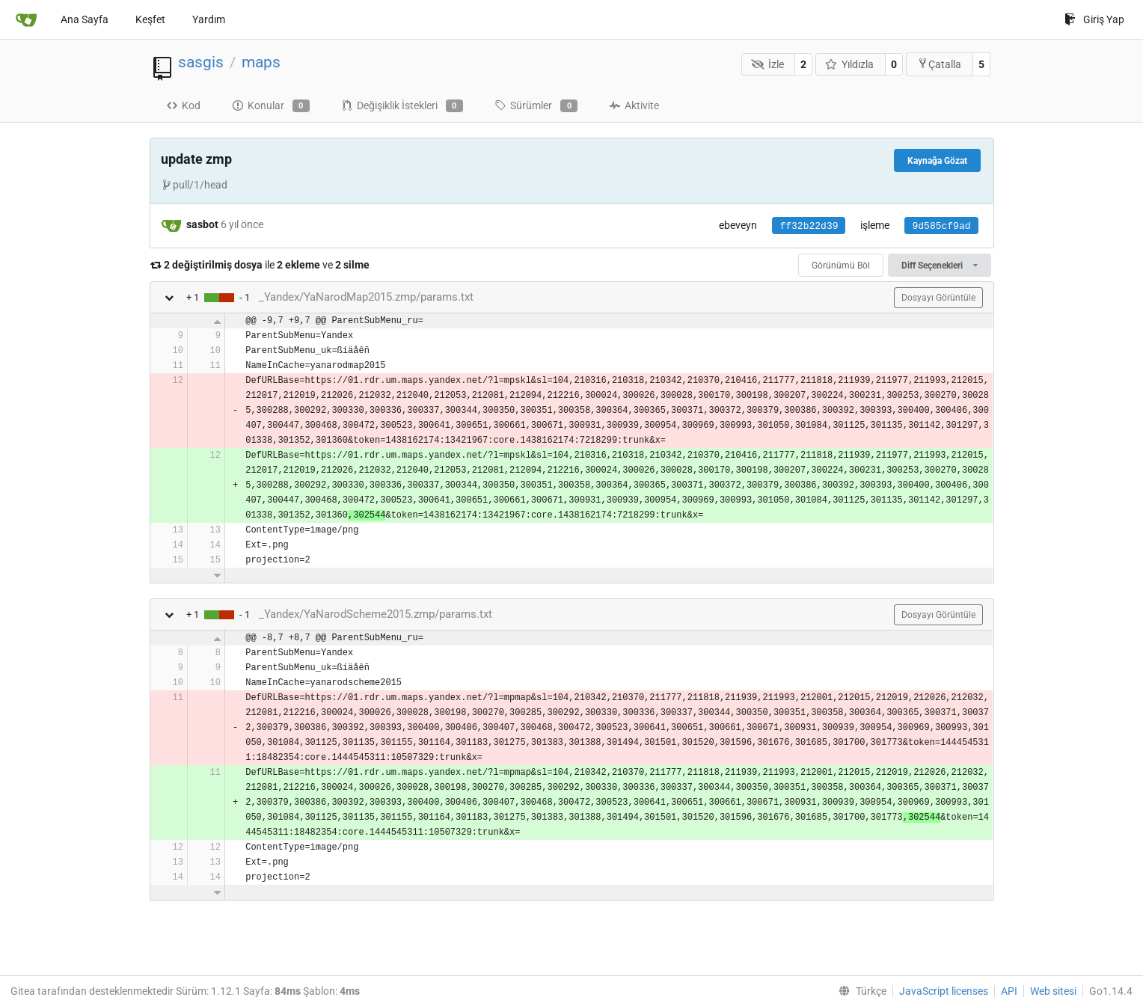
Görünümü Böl (841, 265)
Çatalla (939, 64)
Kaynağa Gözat (937, 161)
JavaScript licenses (943, 991)
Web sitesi (1053, 991)
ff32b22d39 (808, 226)
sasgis (201, 62)
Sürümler (535, 106)
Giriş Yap (1094, 19)
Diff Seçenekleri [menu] (939, 265)
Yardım (208, 19)
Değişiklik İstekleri (402, 106)
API (1009, 991)
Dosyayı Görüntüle (938, 297)
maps (261, 62)
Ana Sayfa (84, 19)
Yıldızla (849, 64)
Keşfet (150, 19)
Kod (183, 105)
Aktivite (634, 105)
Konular (271, 106)
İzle (767, 64)
